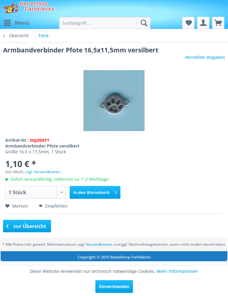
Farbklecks (40, 9)
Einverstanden (114, 286)
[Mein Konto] (203, 23)
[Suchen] (144, 23)
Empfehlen (53, 206)
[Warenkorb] (218, 23)
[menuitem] (16, 23)
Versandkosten (99, 244)
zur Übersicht (26, 226)
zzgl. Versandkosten (43, 171)
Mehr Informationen (177, 271)
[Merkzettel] (188, 23)
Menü (16, 22)
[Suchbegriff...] (104, 23)
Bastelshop (34, 3)
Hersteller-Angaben (205, 57)
